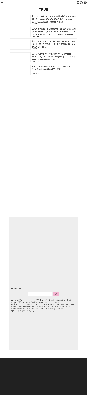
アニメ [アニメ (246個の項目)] (21, 300)
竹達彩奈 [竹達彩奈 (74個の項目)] (25, 309)
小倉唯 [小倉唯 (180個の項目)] (50, 304)
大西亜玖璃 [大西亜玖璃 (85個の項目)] (43, 304)
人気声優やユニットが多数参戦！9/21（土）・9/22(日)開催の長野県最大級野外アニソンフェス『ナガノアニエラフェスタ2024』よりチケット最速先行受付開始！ (54, 31)
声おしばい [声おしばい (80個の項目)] (54, 302)
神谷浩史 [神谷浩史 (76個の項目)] (13, 309)
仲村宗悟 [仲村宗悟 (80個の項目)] (14, 302)
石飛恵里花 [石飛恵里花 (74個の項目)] (68, 307)
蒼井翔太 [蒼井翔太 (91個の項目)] (38, 309)
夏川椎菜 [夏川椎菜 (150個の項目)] (36, 304)
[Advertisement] (43, 85)
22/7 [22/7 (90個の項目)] (12, 300)
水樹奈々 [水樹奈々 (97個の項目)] (46, 307)
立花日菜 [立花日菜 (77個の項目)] (19, 309)
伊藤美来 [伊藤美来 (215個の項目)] (20, 302)
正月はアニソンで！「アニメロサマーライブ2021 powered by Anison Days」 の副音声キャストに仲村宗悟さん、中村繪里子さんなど (53, 57)
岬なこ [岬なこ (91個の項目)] (68, 304)
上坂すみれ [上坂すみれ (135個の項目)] (55, 300)
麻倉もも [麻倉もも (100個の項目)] (31, 311)
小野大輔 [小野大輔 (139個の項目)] (56, 304)
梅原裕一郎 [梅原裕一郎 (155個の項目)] (27, 307)
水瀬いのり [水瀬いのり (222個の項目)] (54, 307)
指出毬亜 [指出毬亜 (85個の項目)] (14, 307)
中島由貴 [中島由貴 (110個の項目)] (68, 300)
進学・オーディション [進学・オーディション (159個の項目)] (64, 309)
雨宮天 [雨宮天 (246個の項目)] (13, 311)
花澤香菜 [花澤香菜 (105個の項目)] (31, 309)
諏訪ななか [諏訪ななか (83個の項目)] (53, 309)
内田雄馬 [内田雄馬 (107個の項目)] (40, 302)
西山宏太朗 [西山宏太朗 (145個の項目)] (45, 309)
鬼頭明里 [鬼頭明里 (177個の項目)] (25, 311)
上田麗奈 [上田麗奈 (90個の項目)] (62, 300)
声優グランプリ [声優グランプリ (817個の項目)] (18, 304)
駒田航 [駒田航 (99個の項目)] (19, 311)
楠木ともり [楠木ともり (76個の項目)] (35, 307)
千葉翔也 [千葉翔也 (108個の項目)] (47, 302)
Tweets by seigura (16, 288)
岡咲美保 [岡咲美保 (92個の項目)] (62, 305)
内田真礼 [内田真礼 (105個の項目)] (34, 302)
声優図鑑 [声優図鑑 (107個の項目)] (29, 304)
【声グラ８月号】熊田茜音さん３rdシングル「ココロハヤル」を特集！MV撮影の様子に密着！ (53, 68)
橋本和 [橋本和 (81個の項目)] (41, 307)
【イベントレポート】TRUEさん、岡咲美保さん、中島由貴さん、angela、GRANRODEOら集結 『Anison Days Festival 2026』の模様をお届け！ (54, 19)
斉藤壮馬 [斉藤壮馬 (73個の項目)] (19, 307)
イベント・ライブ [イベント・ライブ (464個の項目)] (32, 300)
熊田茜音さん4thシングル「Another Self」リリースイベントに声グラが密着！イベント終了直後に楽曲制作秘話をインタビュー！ (53, 44)
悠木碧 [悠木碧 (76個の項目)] (72, 304)
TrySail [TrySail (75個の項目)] (17, 300)
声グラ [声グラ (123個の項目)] (60, 302)
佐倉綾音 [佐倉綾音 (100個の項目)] (27, 302)
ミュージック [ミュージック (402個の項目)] (45, 300)
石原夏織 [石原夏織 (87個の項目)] (61, 307)
